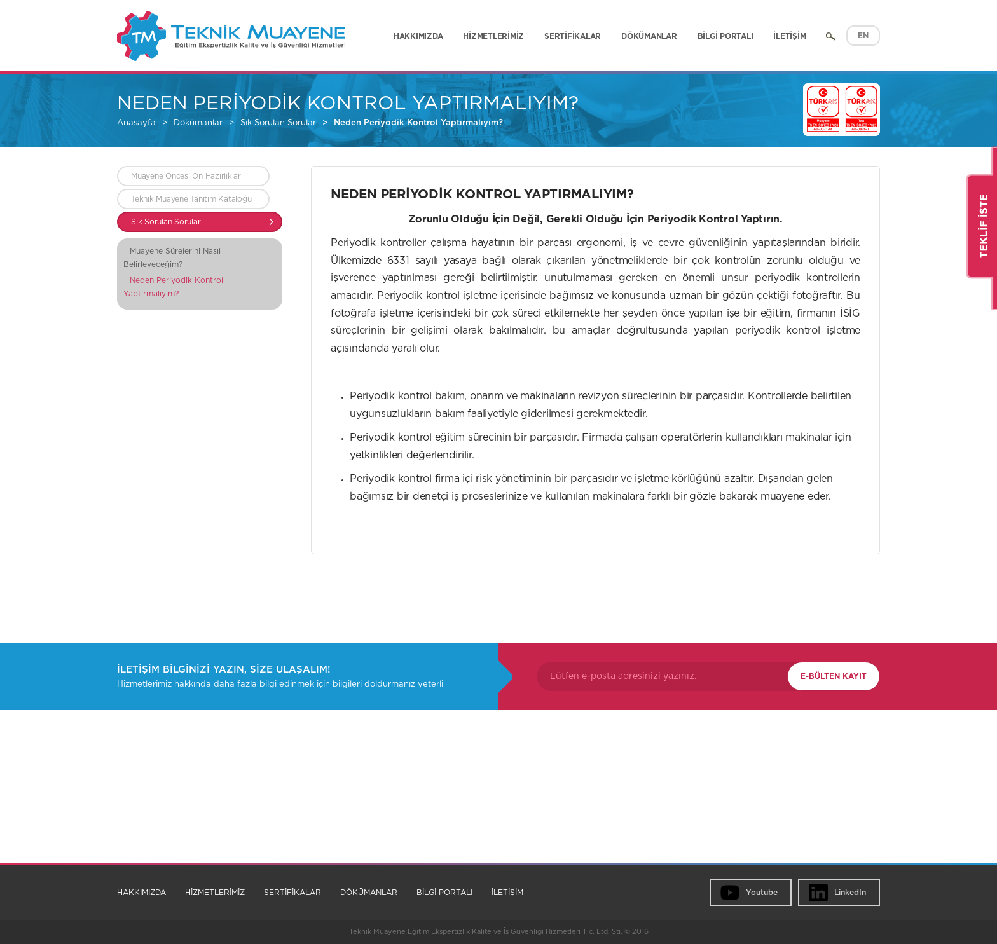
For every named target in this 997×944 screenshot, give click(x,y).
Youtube (762, 892)
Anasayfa (136, 123)
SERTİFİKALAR (572, 36)
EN (863, 35)
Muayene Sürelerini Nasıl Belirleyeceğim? (172, 257)
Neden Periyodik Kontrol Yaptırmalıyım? (418, 123)
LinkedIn (850, 892)
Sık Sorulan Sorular (278, 123)
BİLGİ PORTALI (725, 36)
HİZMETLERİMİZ (493, 36)
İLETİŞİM (789, 36)
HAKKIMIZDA (418, 36)
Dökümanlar (198, 123)
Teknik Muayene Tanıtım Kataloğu (191, 199)
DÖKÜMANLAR (649, 36)
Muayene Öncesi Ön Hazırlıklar (186, 176)
